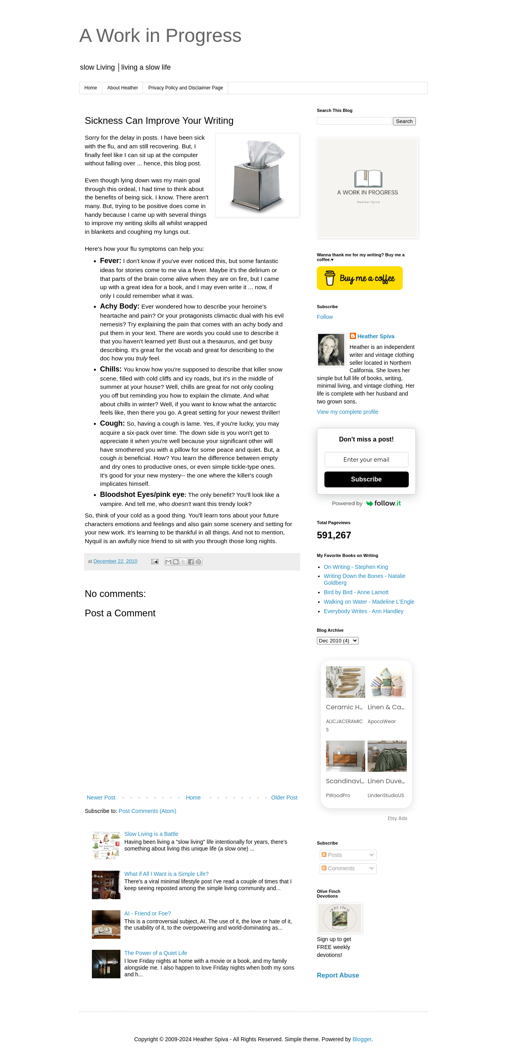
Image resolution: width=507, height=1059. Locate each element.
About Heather (122, 88)
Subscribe (366, 479)
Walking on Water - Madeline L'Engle (369, 602)
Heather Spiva (376, 336)
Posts (332, 855)
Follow (325, 317)
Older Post (284, 797)
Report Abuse (338, 975)
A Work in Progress (160, 35)
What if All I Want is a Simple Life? (166, 874)
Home (90, 88)
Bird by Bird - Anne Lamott (356, 592)
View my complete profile (347, 412)
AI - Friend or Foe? (147, 913)
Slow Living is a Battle (151, 834)
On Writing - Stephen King (356, 567)
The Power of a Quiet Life (155, 953)
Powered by (366, 503)
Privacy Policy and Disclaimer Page (185, 88)
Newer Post (101, 797)
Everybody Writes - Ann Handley (364, 611)
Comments (338, 868)
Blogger (362, 1039)
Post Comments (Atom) (147, 811)
